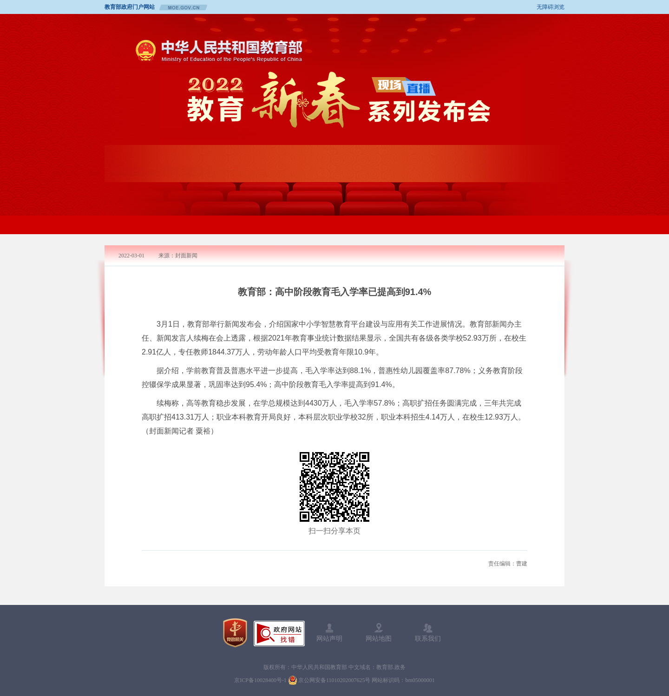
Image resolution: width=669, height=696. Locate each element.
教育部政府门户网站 (130, 7)
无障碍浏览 (550, 7)
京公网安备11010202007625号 (334, 680)
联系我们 (428, 632)
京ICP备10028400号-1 (260, 680)
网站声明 (329, 632)
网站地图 (379, 632)
